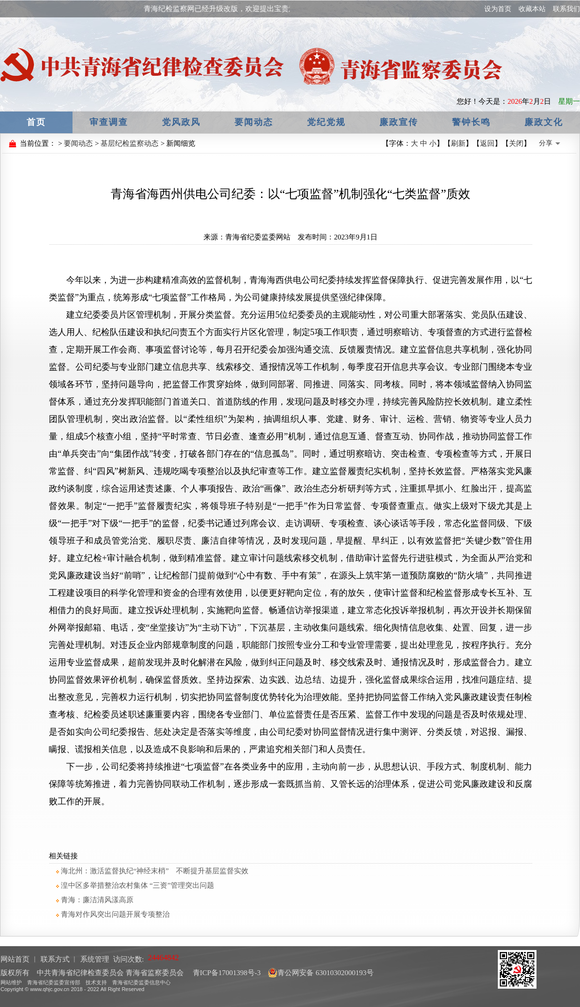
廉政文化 (543, 122)
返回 (487, 143)
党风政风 (181, 122)
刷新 (458, 143)
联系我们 (566, 9)
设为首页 (497, 9)
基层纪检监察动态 (130, 143)
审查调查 (108, 122)
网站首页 (14, 959)
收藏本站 (532, 9)
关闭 (516, 143)
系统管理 (94, 959)
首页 (36, 122)
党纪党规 (326, 122)
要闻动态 (253, 122)
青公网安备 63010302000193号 (321, 973)
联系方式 (55, 959)
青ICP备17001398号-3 (226, 973)
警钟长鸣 (471, 122)
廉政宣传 (398, 122)
